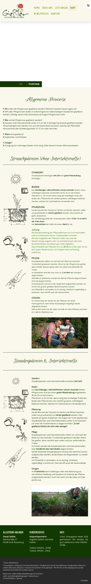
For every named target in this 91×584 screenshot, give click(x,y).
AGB (14, 574)
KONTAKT (55, 13)
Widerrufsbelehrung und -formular (29, 574)
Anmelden (84, 580)
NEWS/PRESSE (41, 13)
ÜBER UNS (47, 7)
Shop (72, 7)
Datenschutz (33, 576)
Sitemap (19, 578)
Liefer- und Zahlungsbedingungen (15, 576)
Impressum (7, 574)
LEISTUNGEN (61, 7)
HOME (37, 7)
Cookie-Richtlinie (9, 578)
